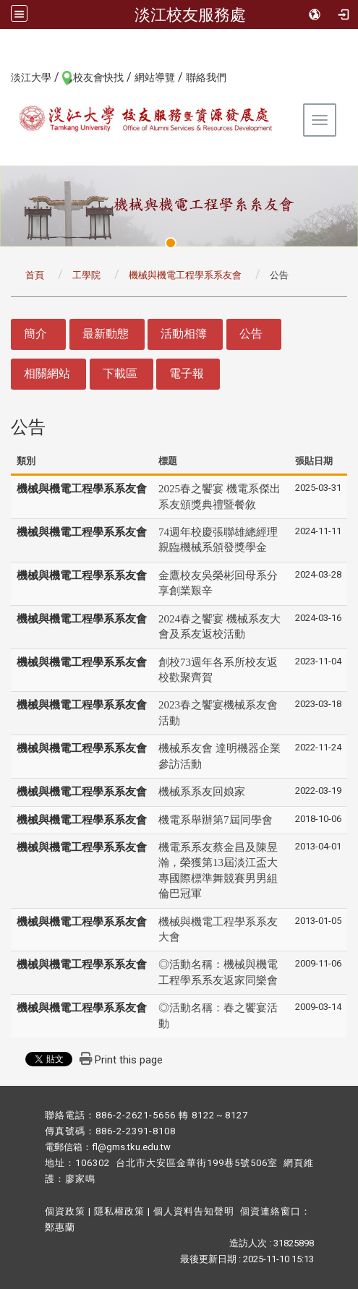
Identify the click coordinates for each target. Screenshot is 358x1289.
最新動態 (105, 334)
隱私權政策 (119, 1211)
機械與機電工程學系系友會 (185, 275)
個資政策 (65, 1211)
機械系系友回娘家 (201, 791)
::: (3, 76)
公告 (251, 334)
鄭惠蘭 (60, 1227)
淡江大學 (31, 77)
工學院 (86, 275)
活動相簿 (184, 334)
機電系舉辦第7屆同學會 (215, 820)
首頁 (34, 275)
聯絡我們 (206, 77)
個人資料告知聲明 (193, 1211)
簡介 (35, 334)
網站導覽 (155, 77)
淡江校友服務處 (190, 14)
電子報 (186, 373)
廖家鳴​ (80, 1178)
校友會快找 (98, 77)
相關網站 (47, 373)
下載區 (120, 373)
